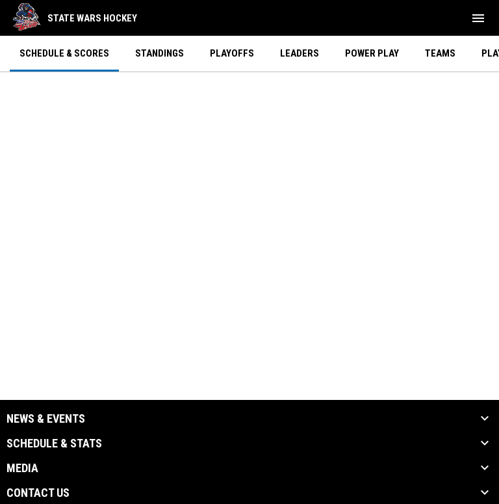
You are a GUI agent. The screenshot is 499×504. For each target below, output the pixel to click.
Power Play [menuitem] (372, 53)
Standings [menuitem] (159, 53)
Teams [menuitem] (440, 53)
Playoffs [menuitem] (232, 53)
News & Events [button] (45, 419)
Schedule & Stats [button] (54, 443)
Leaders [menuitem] (299, 53)
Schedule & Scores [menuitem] (64, 53)
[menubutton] (478, 18)
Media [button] (22, 468)
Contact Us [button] (38, 493)
